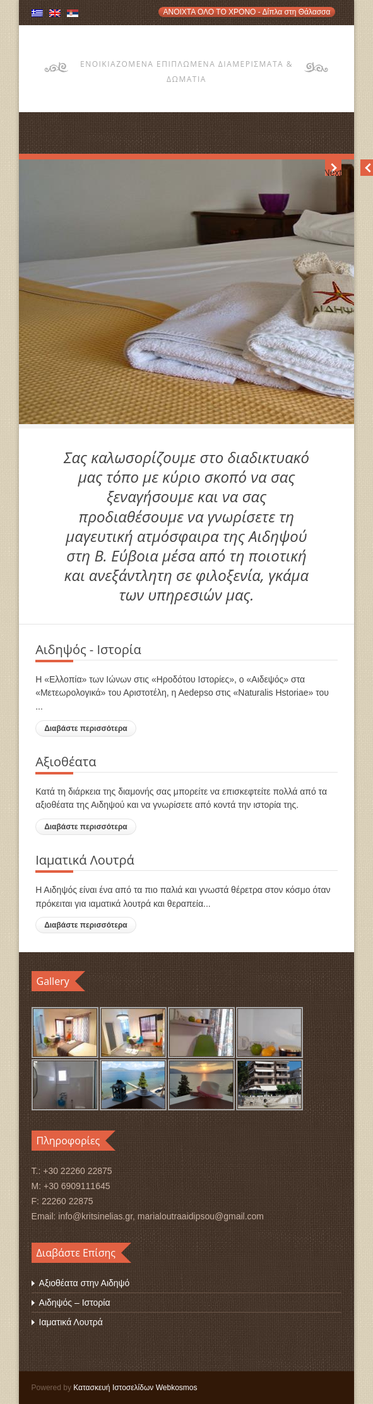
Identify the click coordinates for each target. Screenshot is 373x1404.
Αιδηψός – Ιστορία (74, 1303)
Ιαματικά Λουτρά (71, 1322)
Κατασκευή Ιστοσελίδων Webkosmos (135, 1387)
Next (333, 172)
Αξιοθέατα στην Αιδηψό (84, 1283)
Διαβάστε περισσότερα (85, 728)
